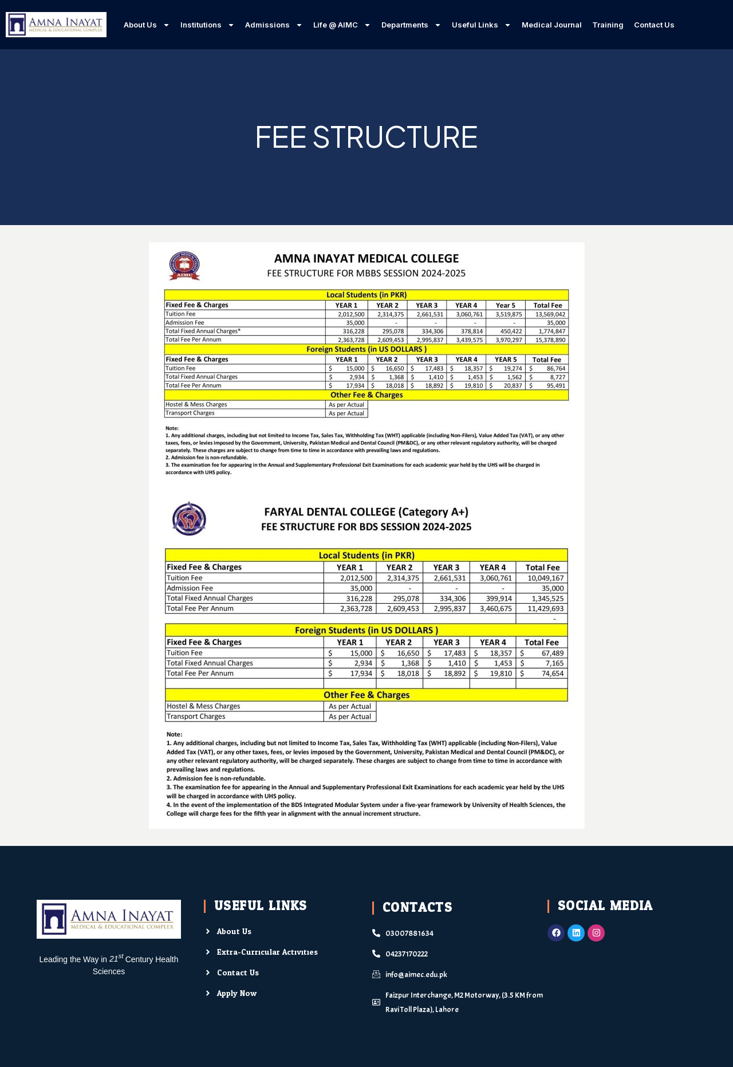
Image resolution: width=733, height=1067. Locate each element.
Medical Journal (552, 24)
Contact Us (654, 24)
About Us (147, 24)
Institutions (207, 24)
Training (608, 24)
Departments (411, 24)
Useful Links (481, 24)
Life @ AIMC (342, 24)
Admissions (274, 24)
